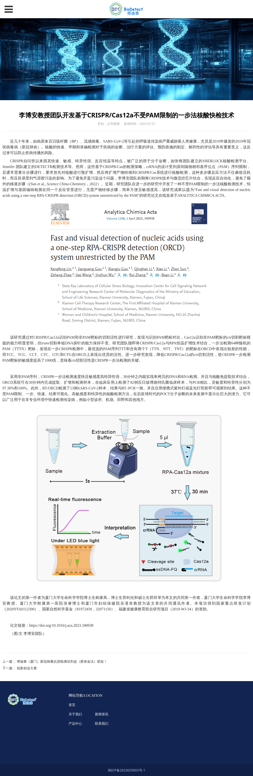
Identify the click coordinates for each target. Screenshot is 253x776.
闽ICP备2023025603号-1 (126, 770)
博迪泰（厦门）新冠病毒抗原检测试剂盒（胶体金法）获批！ (62, 661)
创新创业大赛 (27, 668)
